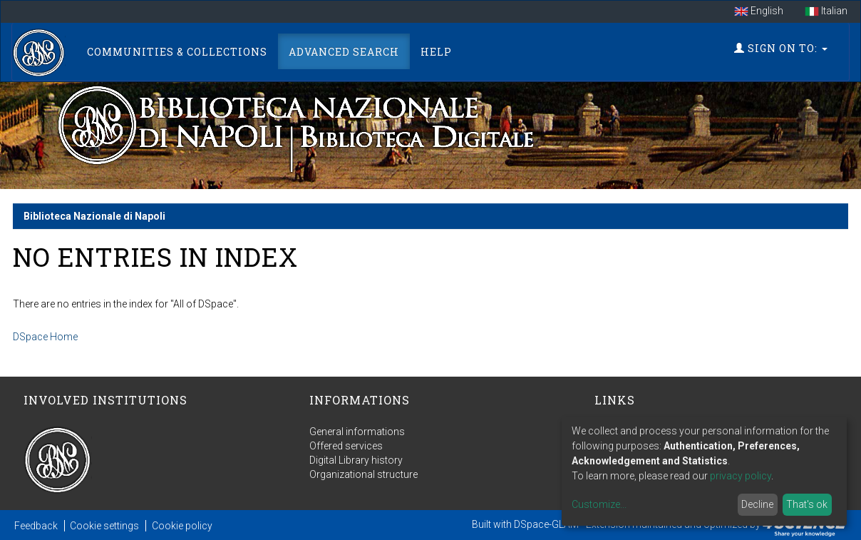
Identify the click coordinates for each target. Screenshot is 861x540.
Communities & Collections (177, 51)
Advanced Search (344, 51)
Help (436, 51)
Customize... (599, 504)
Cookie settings (104, 525)
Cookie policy (182, 525)
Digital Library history (356, 460)
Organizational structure (363, 474)
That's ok (807, 504)
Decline (757, 504)
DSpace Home (45, 336)
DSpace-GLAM (546, 524)
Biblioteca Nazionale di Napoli (94, 216)
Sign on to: (781, 48)
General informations (357, 431)
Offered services (346, 446)
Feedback (36, 525)
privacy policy (740, 476)
